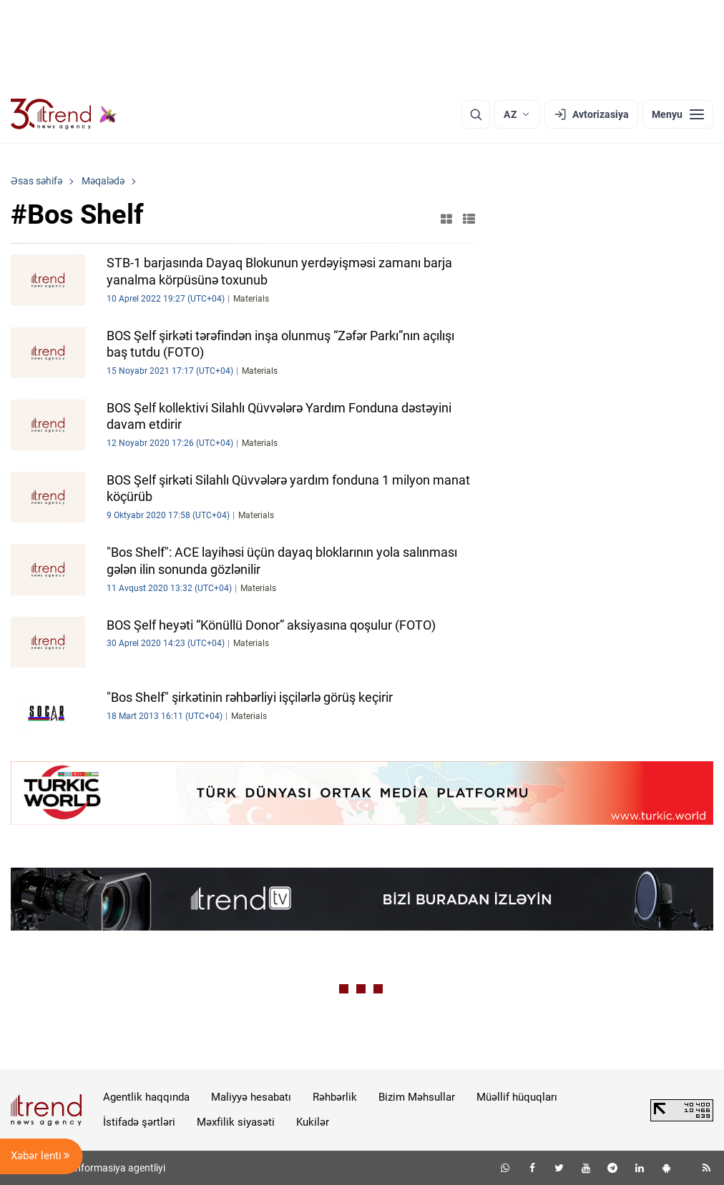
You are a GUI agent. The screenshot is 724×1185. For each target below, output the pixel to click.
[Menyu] (677, 114)
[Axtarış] (475, 114)
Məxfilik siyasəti (236, 1122)
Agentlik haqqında (146, 1097)
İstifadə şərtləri (139, 1122)
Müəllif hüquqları (516, 1097)
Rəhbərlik (335, 1097)
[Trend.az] (64, 114)
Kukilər (312, 1122)
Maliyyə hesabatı (251, 1097)
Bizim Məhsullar (416, 1097)
